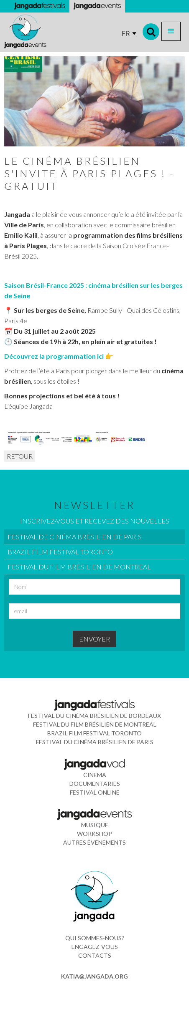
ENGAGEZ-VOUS (95, 946)
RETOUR (20, 456)
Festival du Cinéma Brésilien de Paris (94, 741)
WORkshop (94, 833)
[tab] (94, 536)
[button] (171, 31)
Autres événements (94, 842)
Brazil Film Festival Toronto (94, 733)
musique (94, 824)
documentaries (94, 783)
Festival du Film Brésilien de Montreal (94, 724)
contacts (94, 955)
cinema (94, 774)
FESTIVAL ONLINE (95, 792)
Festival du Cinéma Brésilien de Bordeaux (94, 715)
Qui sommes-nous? (94, 937)
